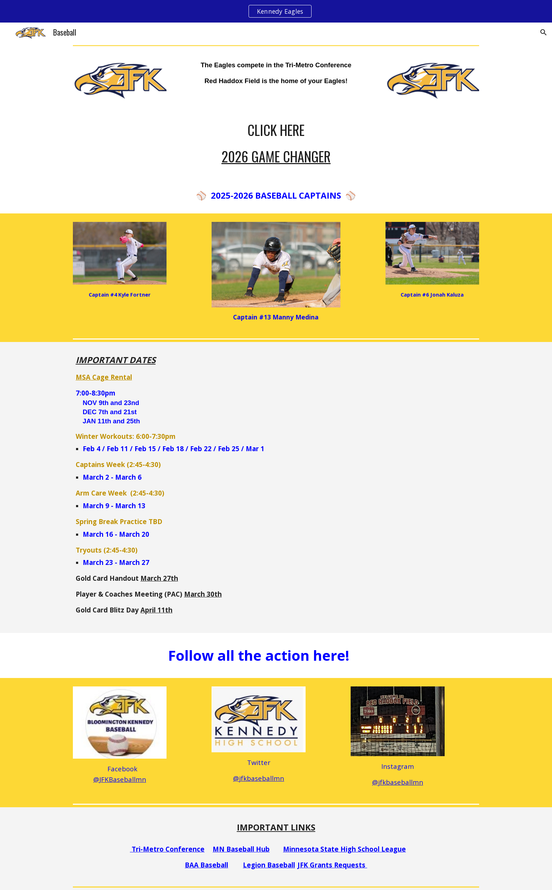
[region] (276, 11)
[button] (543, 32)
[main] (276, 73)
